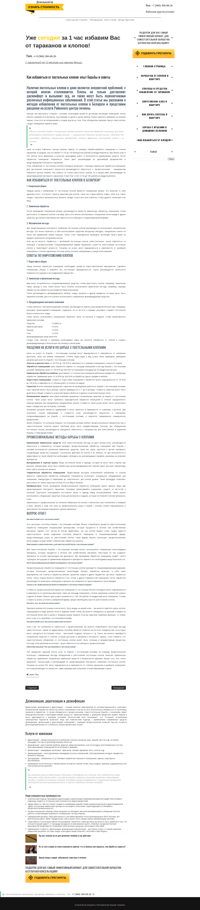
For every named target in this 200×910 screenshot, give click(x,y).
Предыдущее (118, 687)
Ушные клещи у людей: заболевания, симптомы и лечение (62, 857)
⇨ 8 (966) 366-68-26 (44, 56)
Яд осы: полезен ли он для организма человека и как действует (65, 835)
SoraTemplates (90, 904)
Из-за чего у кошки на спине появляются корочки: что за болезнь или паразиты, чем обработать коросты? (82, 846)
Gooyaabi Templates (117, 904)
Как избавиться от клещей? (154, 140)
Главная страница (154, 66)
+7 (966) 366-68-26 (162, 5)
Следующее (32, 687)
